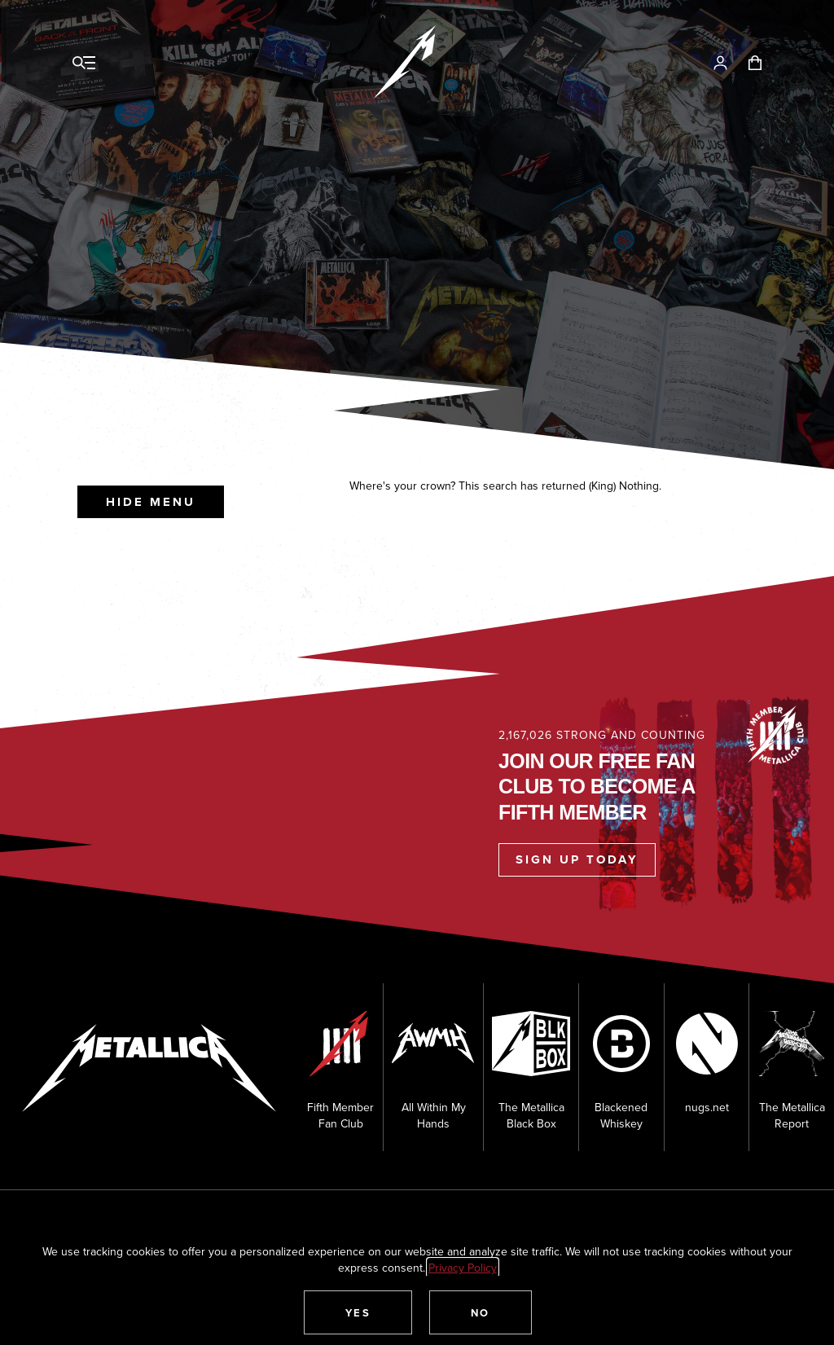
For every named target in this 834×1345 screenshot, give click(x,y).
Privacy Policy (462, 1267)
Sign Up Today (577, 859)
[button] (358, 1312)
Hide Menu (150, 502)
